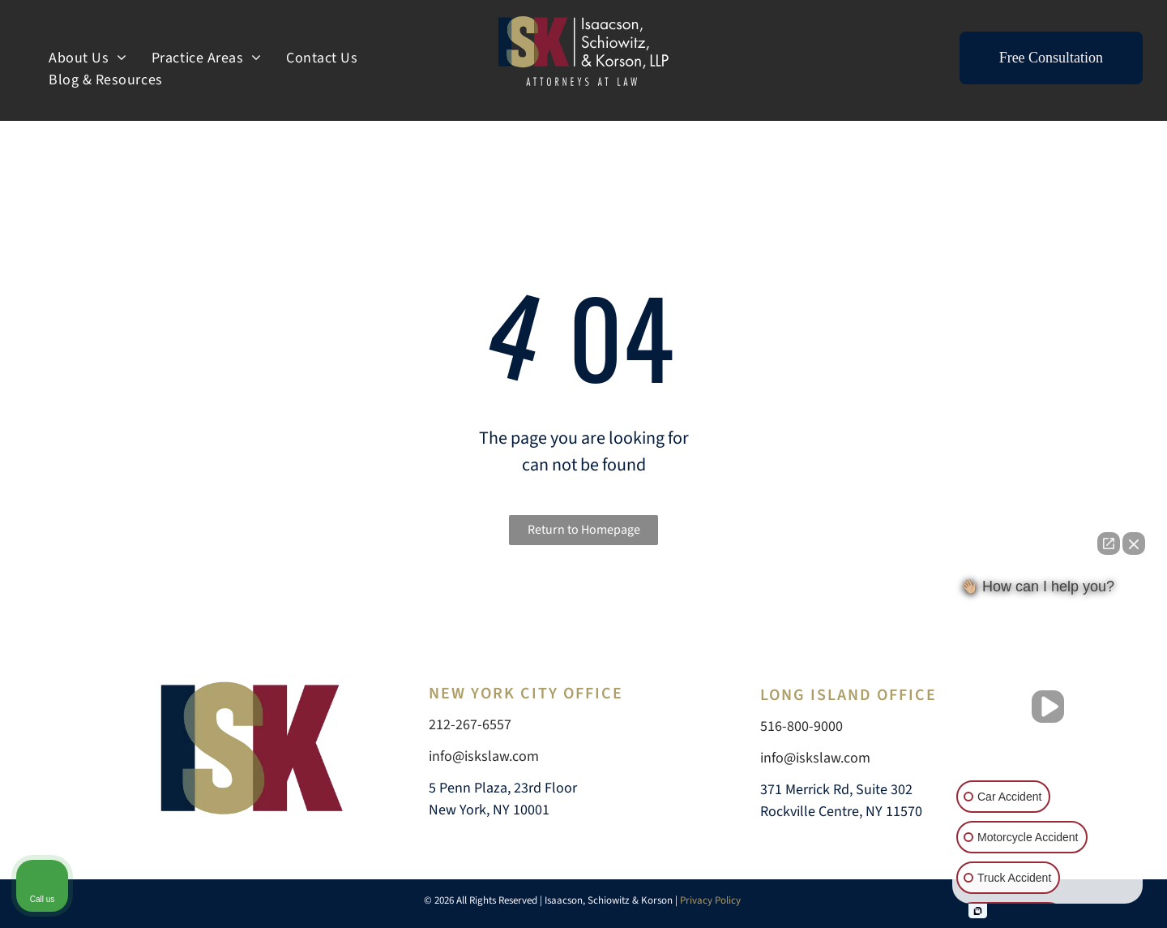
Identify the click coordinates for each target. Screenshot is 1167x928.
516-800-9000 (801, 726)
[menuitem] (87, 58)
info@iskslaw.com (484, 756)
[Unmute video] (1048, 706)
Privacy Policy (711, 900)
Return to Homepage (584, 530)
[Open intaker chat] (977, 911)
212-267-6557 (470, 725)
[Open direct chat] (1108, 543)
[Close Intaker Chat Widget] (1133, 543)
